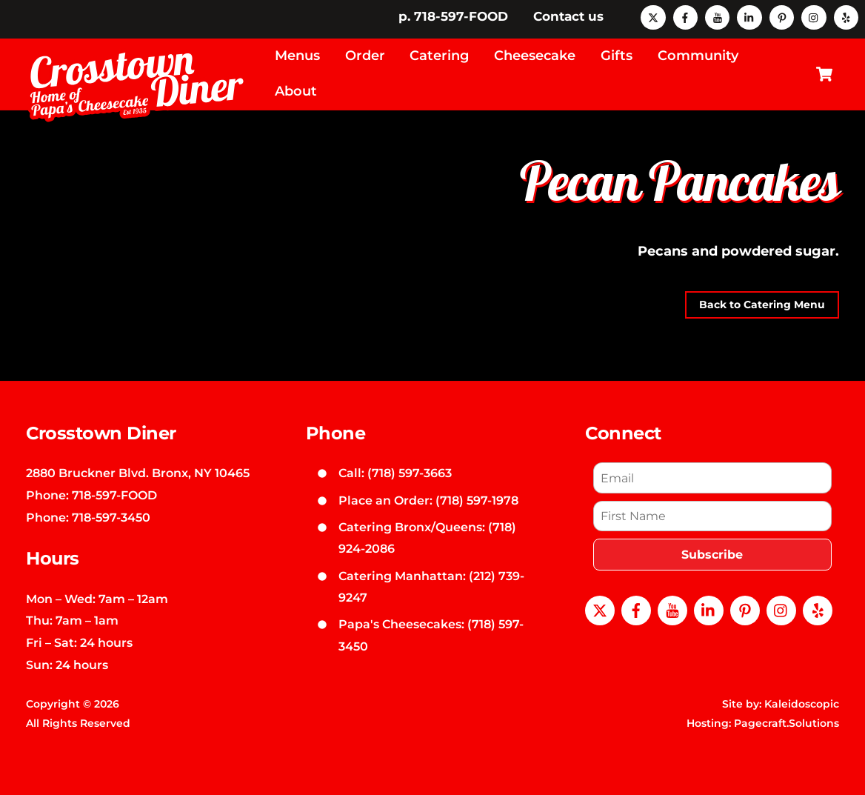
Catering (439, 55)
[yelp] (846, 16)
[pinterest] (781, 16)
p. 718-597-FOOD (453, 16)
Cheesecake (534, 55)
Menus (297, 55)
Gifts (616, 55)
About (296, 91)
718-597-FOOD (114, 495)
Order (365, 55)
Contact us (568, 16)
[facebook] (685, 16)
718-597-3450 (111, 517)
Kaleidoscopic (801, 704)
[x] (653, 16)
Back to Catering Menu (762, 304)
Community (698, 55)
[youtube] (717, 16)
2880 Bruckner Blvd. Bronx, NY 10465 (138, 472)
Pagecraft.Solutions (786, 723)
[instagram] (813, 16)
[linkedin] (749, 16)
